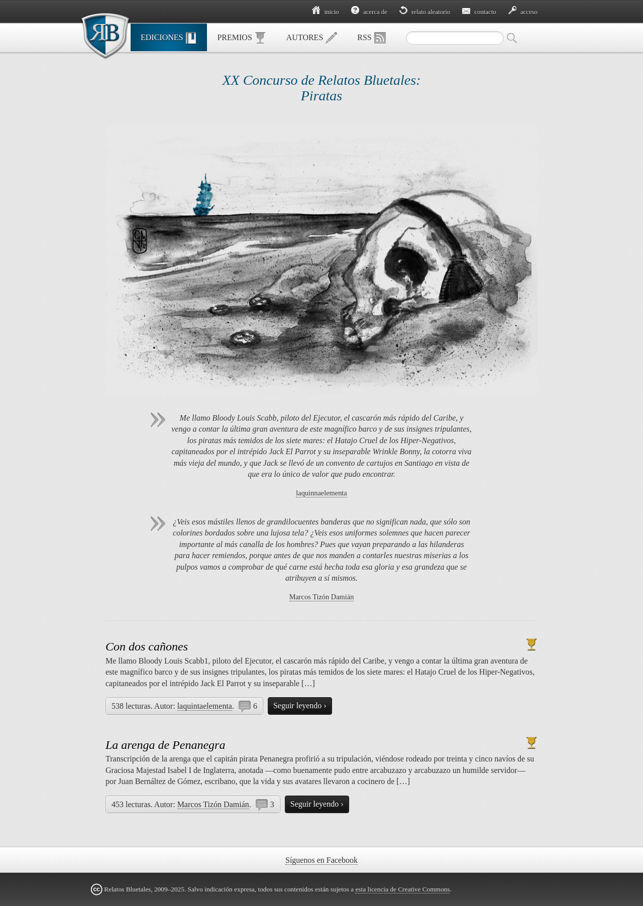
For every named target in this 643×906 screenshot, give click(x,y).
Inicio (325, 12)
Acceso (523, 12)
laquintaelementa (204, 706)
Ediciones (169, 38)
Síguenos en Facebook (321, 860)
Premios (241, 38)
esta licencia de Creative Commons (402, 889)
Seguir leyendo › (300, 705)
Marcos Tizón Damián (321, 597)
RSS (371, 38)
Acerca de (369, 12)
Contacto (479, 12)
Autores (312, 38)
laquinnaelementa (321, 493)
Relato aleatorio (424, 12)
